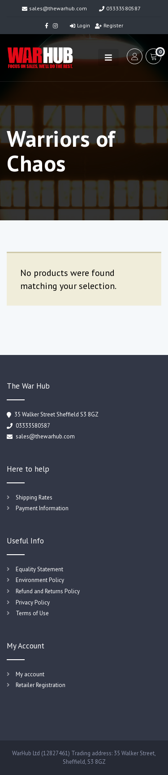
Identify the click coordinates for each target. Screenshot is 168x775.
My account (30, 674)
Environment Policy (40, 580)
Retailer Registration (40, 685)
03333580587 (120, 8)
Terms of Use (32, 613)
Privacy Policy (33, 602)
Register (109, 25)
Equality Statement (39, 569)
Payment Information (42, 508)
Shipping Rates (34, 497)
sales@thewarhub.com (54, 8)
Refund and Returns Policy (48, 591)
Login (80, 25)
